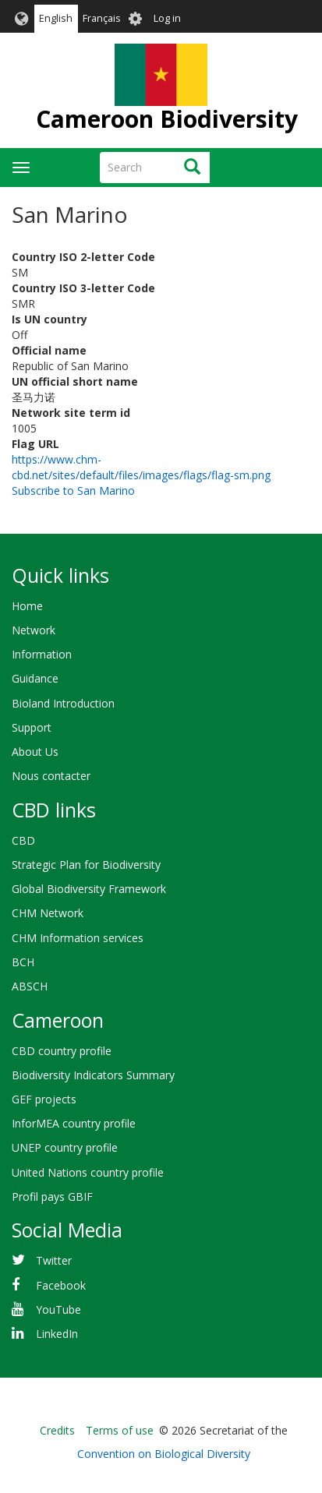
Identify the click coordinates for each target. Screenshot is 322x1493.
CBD (23, 840)
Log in (167, 18)
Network (33, 630)
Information (42, 654)
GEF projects (44, 1099)
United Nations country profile (88, 1172)
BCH (23, 962)
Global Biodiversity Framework (89, 888)
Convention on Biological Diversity (163, 1453)
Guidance (35, 678)
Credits (57, 1430)
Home (27, 605)
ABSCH (30, 986)
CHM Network (47, 912)
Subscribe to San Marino (73, 490)
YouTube (58, 1309)
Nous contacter (51, 775)
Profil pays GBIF (52, 1196)
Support (31, 727)
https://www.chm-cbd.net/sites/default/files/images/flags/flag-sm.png (141, 467)
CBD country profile (61, 1050)
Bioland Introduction (63, 703)
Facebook (61, 1285)
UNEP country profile (65, 1147)
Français (102, 18)
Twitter (54, 1260)
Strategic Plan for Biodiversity (86, 864)
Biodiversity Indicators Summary (93, 1075)
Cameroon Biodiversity (167, 119)
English (56, 18)
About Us (35, 751)
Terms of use (120, 1430)
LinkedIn (57, 1333)
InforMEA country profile (74, 1123)
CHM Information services (77, 937)
